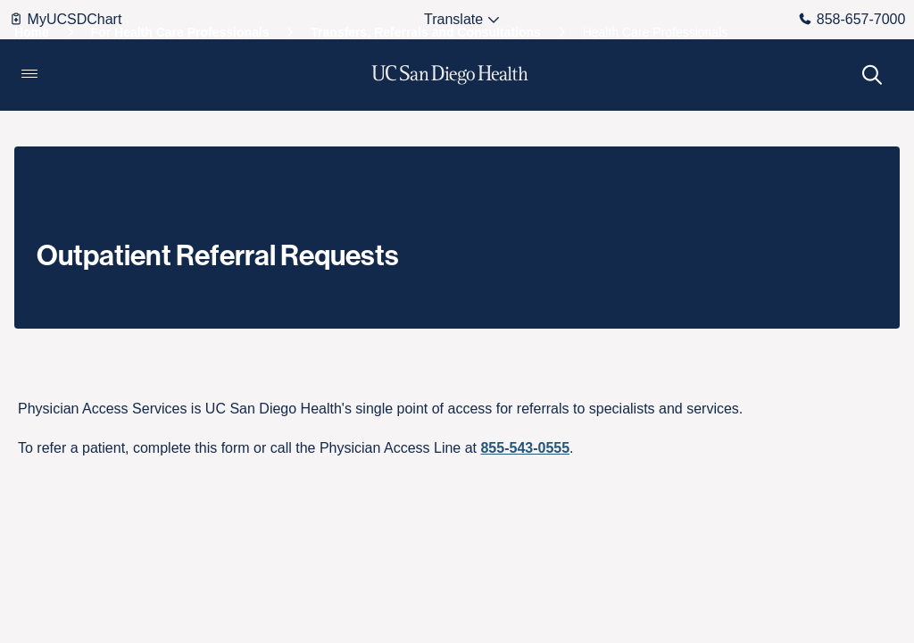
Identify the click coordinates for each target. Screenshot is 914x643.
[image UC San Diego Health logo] (450, 75)
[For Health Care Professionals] (180, 32)
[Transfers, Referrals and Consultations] (426, 32)
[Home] (31, 32)
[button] (29, 75)
